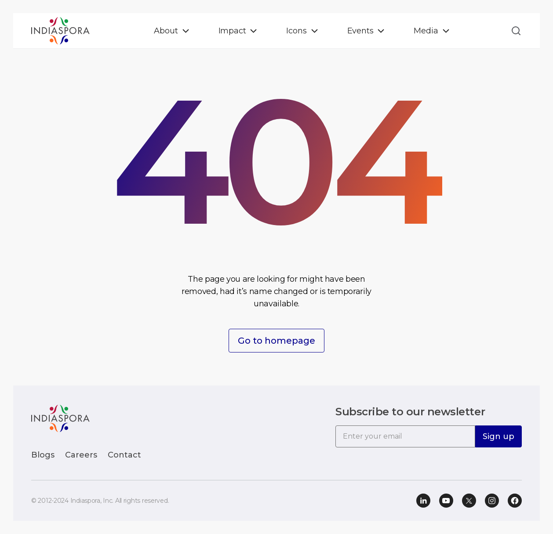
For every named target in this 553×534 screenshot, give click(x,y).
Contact (124, 455)
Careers (81, 455)
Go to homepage (276, 340)
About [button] (166, 31)
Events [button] (360, 31)
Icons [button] (296, 31)
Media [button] (426, 31)
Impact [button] (232, 31)
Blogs (43, 455)
